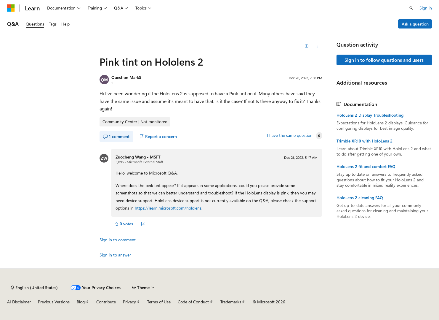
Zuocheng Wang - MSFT (138, 157)
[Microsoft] (11, 8)
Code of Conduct (193, 302)
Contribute (106, 302)
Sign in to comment (118, 240)
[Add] (306, 46)
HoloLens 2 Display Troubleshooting (370, 115)
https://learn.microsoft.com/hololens (168, 208)
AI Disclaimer (19, 302)
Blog (81, 302)
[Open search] (411, 8)
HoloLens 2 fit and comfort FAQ (366, 166)
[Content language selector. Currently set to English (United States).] (34, 287)
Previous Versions (54, 302)
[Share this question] (317, 46)
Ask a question (415, 24)
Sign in (425, 8)
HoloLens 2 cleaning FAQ (360, 197)
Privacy (129, 302)
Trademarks (230, 302)
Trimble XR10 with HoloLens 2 (364, 141)
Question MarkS (126, 77)
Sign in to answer (115, 255)
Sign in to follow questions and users (384, 60)
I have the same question (290, 135)
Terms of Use (159, 302)
